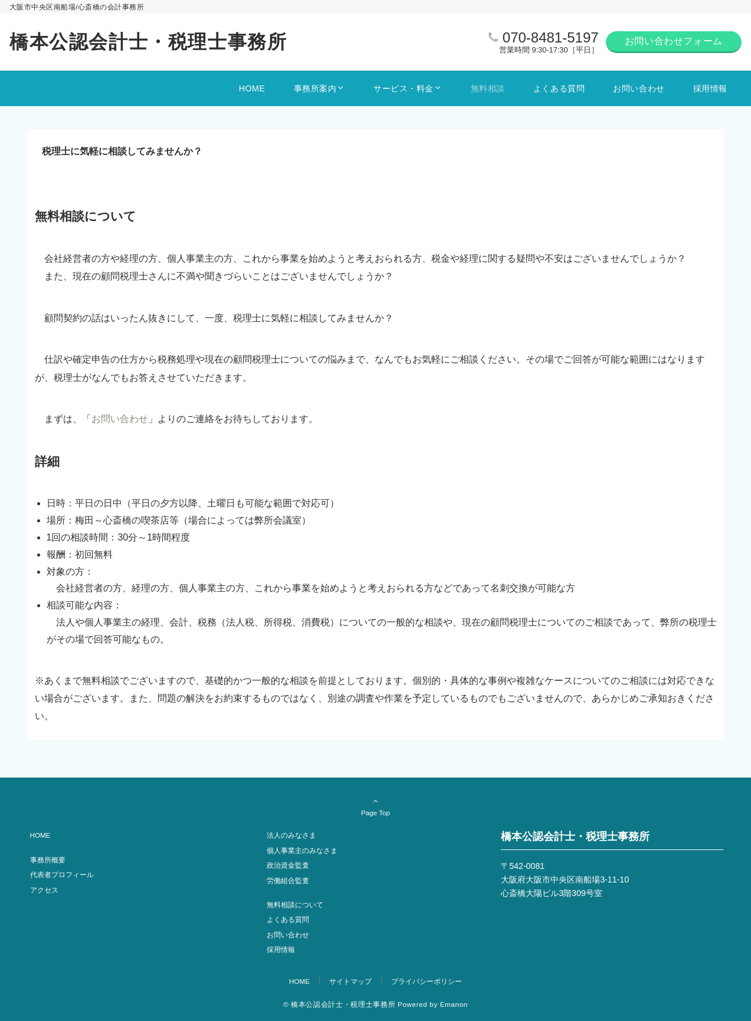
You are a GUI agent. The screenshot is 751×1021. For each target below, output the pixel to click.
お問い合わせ (119, 419)
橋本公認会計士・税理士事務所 (148, 41)
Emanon (454, 1004)
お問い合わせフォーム (674, 41)
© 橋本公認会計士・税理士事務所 (339, 1004)
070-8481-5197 (551, 37)
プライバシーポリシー (426, 981)
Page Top (376, 806)
